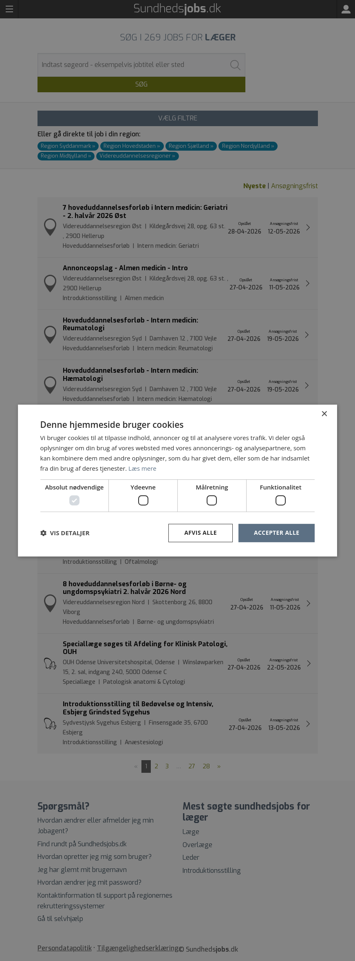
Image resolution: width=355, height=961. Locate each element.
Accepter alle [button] (276, 532)
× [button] (324, 414)
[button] (65, 532)
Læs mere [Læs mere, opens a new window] (142, 468)
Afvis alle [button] (200, 532)
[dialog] (177, 480)
